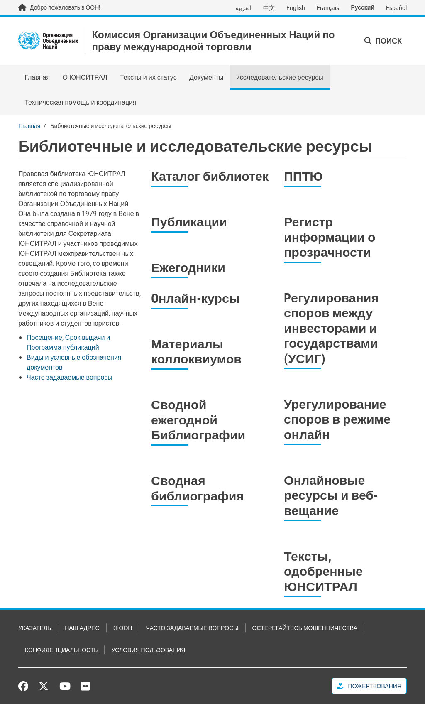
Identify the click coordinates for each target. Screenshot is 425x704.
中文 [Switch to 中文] (269, 8)
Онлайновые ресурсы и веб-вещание (331, 495)
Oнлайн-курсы (195, 298)
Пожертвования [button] (369, 686)
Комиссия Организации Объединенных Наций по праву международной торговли (213, 41)
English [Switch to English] (295, 8)
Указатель (34, 628)
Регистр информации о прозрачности (330, 236)
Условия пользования (148, 650)
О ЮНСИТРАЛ (84, 77)
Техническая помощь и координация (80, 102)
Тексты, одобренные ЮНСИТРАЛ (323, 571)
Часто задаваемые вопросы (69, 377)
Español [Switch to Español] (396, 8)
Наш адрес (82, 628)
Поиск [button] (383, 41)
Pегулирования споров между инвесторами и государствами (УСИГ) (331, 328)
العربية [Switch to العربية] (243, 8)
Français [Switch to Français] (328, 8)
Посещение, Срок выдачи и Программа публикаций (68, 342)
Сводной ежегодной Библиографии (198, 419)
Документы (206, 77)
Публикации (189, 221)
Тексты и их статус (148, 77)
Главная (37, 77)
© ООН (122, 628)
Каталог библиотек (210, 175)
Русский (362, 7)
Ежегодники (188, 267)
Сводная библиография (197, 488)
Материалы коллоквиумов (196, 351)
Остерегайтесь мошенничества (304, 628)
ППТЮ (303, 175)
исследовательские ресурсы (279, 77)
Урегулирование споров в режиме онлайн (337, 419)
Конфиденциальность (61, 650)
